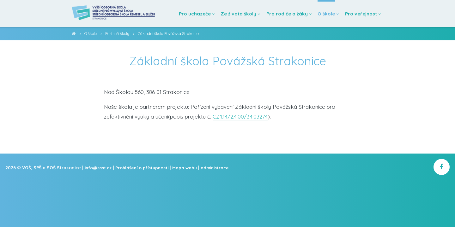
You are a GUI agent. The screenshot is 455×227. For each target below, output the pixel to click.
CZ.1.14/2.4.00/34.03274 (240, 116)
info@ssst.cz (98, 167)
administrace (217, 167)
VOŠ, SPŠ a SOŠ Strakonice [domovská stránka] (74, 34)
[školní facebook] (442, 167)
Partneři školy (118, 33)
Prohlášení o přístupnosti (143, 167)
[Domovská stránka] (115, 13)
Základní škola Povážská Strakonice (171, 33)
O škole (91, 33)
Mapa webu (186, 167)
